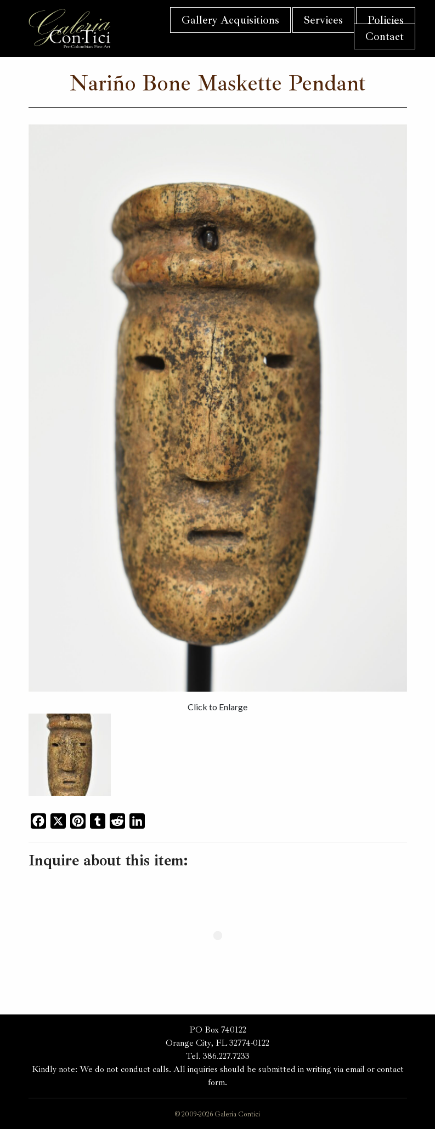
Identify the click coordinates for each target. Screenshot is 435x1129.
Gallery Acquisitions (230, 20)
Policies (386, 20)
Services (323, 20)
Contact (384, 36)
